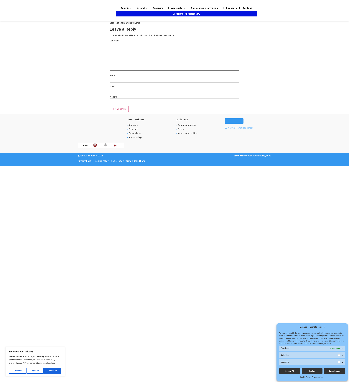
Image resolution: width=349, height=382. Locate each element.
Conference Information (205, 8)
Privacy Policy (85, 161)
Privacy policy (317, 377)
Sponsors (231, 8)
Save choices (334, 371)
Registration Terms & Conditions (128, 161)
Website (113, 97)
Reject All (35, 371)
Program (159, 8)
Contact (247, 8)
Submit (126, 8)
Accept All (53, 371)
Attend (142, 8)
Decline (312, 371)
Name (112, 75)
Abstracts (178, 8)
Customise (17, 371)
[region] (35, 362)
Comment (115, 41)
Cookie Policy (305, 377)
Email (112, 86)
